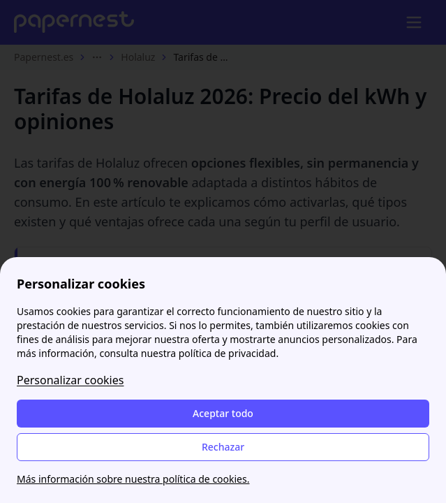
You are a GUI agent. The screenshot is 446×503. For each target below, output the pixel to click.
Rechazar (223, 446)
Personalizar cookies (70, 380)
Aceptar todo (223, 413)
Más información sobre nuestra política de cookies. (133, 479)
